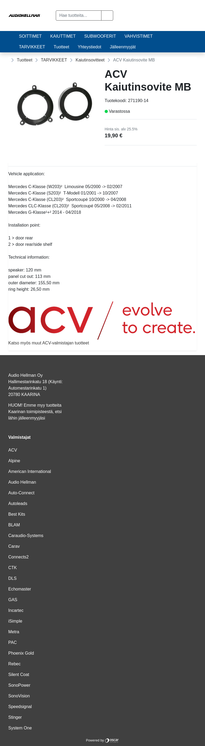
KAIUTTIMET (63, 36)
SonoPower (19, 685)
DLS (12, 578)
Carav (14, 546)
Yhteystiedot (89, 47)
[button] (107, 15)
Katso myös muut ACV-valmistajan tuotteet (102, 323)
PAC (12, 642)
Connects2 (18, 557)
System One (20, 728)
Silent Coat (18, 674)
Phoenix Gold (21, 653)
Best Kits (16, 514)
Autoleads (17, 503)
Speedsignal (20, 706)
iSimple (15, 621)
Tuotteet (61, 47)
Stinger (15, 717)
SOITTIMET (30, 36)
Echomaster (19, 589)
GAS (12, 599)
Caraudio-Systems (26, 535)
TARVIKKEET (32, 47)
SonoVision (19, 696)
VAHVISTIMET (139, 36)
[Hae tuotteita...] (78, 15)
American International (29, 471)
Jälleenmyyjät (123, 47)
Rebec (14, 664)
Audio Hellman (22, 482)
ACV (12, 450)
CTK (12, 567)
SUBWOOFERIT (100, 36)
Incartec (15, 610)
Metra (13, 632)
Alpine (14, 461)
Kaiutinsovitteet (90, 60)
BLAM (14, 525)
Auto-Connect (21, 493)
